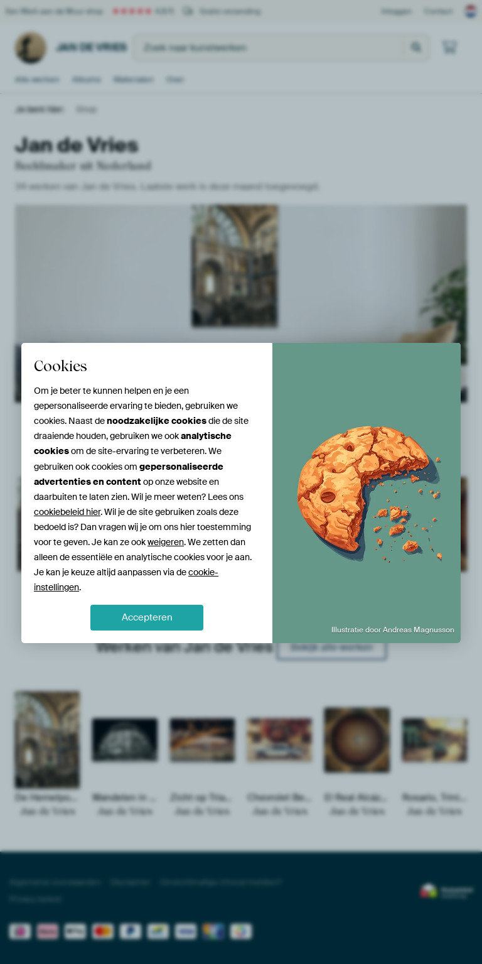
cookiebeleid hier (67, 511)
